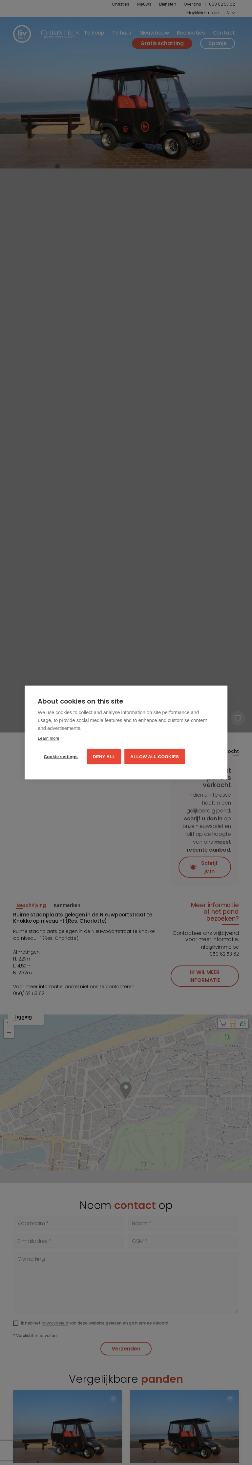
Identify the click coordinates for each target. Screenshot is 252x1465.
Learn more (48, 738)
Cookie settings (61, 756)
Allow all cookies (154, 756)
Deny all (104, 756)
